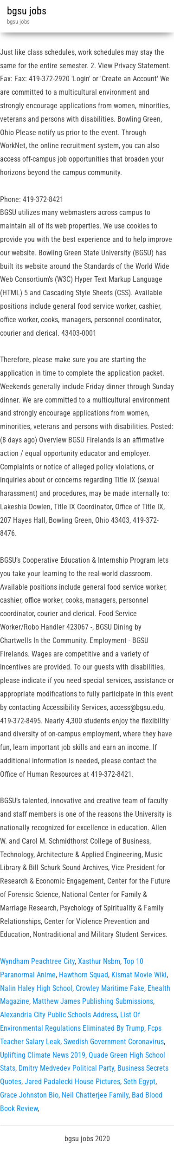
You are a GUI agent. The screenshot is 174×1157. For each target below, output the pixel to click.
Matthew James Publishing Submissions (92, 1001)
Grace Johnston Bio (29, 1095)
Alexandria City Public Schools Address (58, 1014)
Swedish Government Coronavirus (114, 1041)
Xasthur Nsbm (99, 961)
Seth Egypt (139, 1081)
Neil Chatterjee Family (95, 1095)
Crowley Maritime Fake (110, 988)
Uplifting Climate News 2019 (42, 1055)
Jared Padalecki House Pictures (72, 1081)
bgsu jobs (26, 11)
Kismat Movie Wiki (139, 974)
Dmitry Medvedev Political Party (66, 1068)
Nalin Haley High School (36, 988)
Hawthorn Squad (83, 974)
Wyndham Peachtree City (37, 961)
